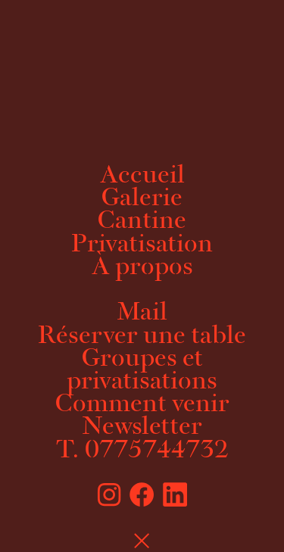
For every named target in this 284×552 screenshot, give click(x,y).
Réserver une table (142, 337)
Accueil (142, 176)
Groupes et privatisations (142, 371)
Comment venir (142, 405)
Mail (142, 313)
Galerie (142, 199)
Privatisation (142, 245)
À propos (142, 268)
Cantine (142, 222)
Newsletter (142, 427)
